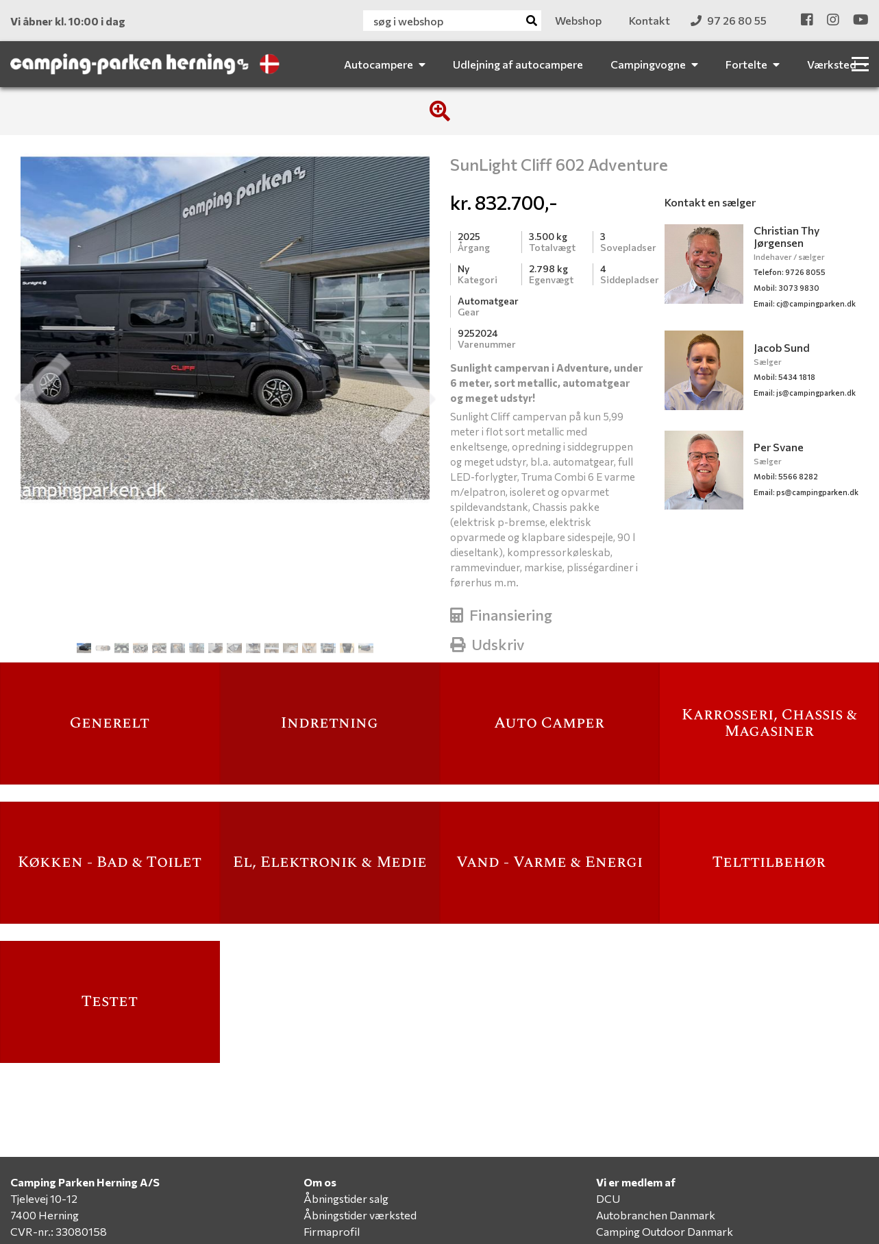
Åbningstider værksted (360, 1214)
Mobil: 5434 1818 (784, 376)
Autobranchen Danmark (655, 1214)
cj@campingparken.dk (805, 303)
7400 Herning (44, 1214)
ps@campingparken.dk (806, 492)
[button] (42, 399)
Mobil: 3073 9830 (786, 287)
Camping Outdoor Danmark (664, 1231)
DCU (608, 1198)
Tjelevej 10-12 (43, 1198)
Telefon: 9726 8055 (790, 271)
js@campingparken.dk (805, 392)
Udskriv (487, 644)
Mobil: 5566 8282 (786, 476)
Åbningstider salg (346, 1198)
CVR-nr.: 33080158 (58, 1231)
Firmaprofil (332, 1231)
